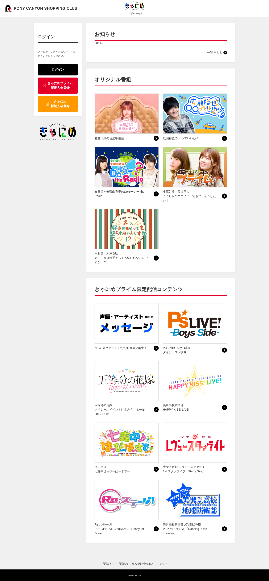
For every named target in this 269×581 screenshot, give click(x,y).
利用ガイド (108, 563)
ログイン (57, 69)
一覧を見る (214, 52)
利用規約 (123, 563)
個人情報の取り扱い (142, 563)
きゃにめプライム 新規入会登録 (58, 85)
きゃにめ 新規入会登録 (58, 104)
